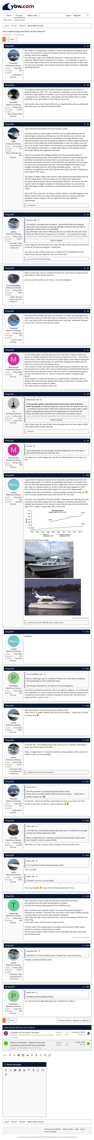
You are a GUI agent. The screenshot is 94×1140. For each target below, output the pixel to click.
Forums (19, 15)
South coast (18, 421)
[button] (40, 15)
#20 (87, 987)
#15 (87, 781)
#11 (87, 632)
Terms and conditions (52, 1129)
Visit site (13, 77)
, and (40, 772)
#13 (87, 706)
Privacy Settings (50, 1131)
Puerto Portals (17, 340)
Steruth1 (8, 35)
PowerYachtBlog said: (34, 674)
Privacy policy (68, 1129)
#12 (87, 669)
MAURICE (14, 1035)
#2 (88, 85)
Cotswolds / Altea (15, 243)
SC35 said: (30, 787)
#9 (88, 441)
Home (8, 15)
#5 (88, 268)
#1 (88, 46)
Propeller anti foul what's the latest (24, 1032)
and (39, 259)
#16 (87, 821)
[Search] (87, 15)
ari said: (29, 446)
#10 (87, 475)
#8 (88, 394)
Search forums (19, 20)
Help (76, 1129)
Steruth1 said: (31, 220)
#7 (88, 350)
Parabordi (81, 1034)
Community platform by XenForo (39, 1137)
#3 (88, 124)
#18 (87, 896)
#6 (88, 311)
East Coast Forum (35, 1048)
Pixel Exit (73, 1137)
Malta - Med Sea (16, 297)
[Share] (84, 46)
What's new (32, 15)
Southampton (17, 75)
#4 (88, 215)
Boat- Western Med (15, 114)
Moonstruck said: (32, 400)
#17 (87, 855)
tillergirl (13, 1048)
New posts (8, 20)
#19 (87, 945)
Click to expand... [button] (56, 240)
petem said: (30, 826)
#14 (87, 740)
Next (12, 39)
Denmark (18, 502)
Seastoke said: (31, 951)
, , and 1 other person (45, 623)
